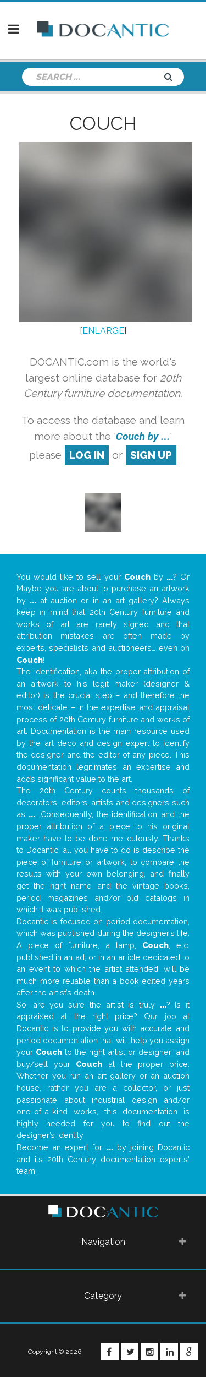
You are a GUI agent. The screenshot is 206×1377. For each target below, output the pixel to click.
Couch (103, 123)
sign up (151, 455)
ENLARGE (103, 330)
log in (86, 455)
